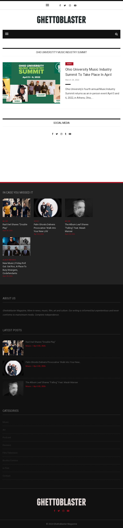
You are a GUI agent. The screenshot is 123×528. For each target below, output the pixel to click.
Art (4, 429)
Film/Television (10, 452)
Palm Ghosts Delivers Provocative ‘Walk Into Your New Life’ (45, 228)
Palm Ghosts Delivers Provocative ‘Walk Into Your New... (53, 362)
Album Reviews (9, 260)
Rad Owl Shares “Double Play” (41, 342)
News (69, 64)
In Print (6, 468)
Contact (6, 475)
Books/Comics (10, 460)
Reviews (7, 445)
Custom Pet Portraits (13, 159)
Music (5, 221)
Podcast (7, 437)
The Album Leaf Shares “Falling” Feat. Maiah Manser (76, 228)
